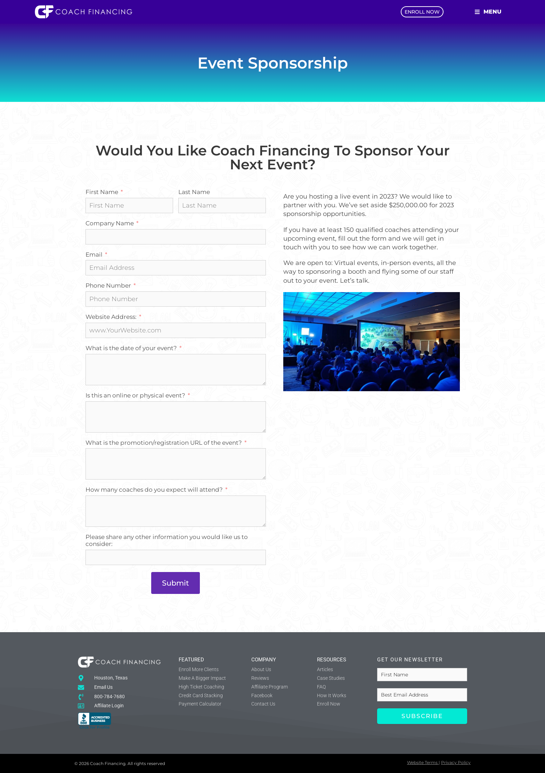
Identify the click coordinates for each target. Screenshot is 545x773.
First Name (102, 192)
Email (94, 254)
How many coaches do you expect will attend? (154, 489)
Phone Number (108, 285)
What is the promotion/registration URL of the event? (164, 443)
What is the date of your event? (131, 348)
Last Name (194, 192)
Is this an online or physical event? (135, 395)
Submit (175, 583)
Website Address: (111, 317)
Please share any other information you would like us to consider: (167, 540)
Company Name (110, 223)
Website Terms (422, 762)
